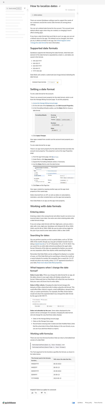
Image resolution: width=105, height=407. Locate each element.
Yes (34, 393)
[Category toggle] (28, 10)
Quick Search (39, 244)
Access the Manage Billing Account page (45, 103)
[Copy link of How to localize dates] (59, 6)
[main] (53, 201)
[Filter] (25, 8)
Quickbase (80, 402)
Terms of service (98, 402)
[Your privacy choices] (73, 403)
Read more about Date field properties (49, 263)
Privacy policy (88, 402)
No (43, 393)
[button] (14, 8)
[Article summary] (52, 15)
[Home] (3, 2)
